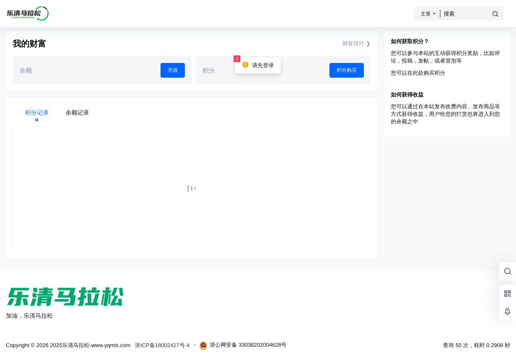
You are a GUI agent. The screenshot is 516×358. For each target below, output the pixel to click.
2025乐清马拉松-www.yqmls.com (89, 345)
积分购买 (347, 70)
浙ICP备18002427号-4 (162, 345)
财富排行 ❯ (356, 43)
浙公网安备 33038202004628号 (243, 346)
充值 (173, 70)
